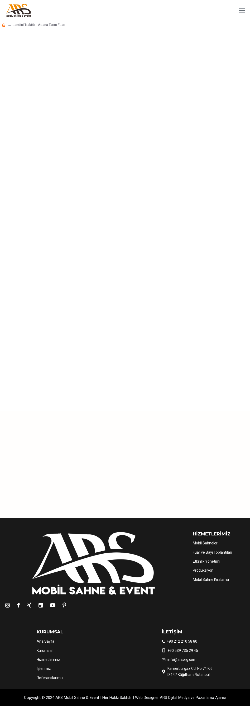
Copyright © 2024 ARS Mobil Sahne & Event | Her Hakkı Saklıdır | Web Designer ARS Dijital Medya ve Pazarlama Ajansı (125, 697)
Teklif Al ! (168, 485)
